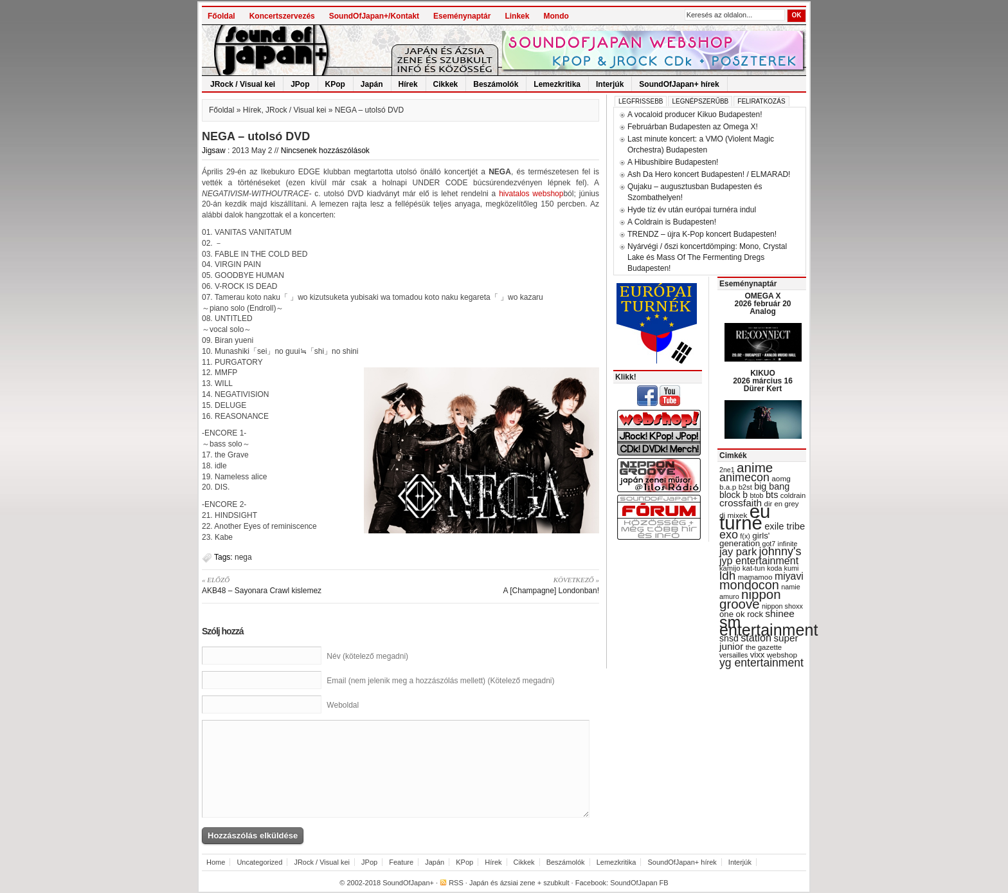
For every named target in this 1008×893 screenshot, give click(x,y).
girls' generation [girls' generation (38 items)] (744, 539)
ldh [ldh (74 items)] (727, 575)
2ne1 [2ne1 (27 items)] (727, 470)
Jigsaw (214, 150)
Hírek (408, 84)
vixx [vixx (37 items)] (757, 654)
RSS (456, 883)
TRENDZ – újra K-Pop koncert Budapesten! (702, 234)
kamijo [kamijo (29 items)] (729, 568)
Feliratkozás (761, 101)
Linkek (517, 16)
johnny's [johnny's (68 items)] (780, 551)
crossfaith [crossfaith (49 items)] (740, 502)
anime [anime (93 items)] (755, 467)
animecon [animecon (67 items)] (744, 477)
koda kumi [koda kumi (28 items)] (782, 568)
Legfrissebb (640, 101)
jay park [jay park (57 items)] (738, 552)
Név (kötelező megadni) (367, 656)
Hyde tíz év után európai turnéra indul (691, 209)
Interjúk (610, 84)
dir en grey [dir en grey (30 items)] (781, 504)
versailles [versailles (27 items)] (733, 655)
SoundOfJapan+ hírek (679, 84)
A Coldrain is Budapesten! (671, 221)
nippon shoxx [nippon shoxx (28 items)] (782, 606)
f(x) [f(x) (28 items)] (745, 536)
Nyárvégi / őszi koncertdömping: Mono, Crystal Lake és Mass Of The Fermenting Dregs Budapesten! (707, 257)
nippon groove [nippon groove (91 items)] (750, 599)
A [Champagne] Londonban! (504, 585)
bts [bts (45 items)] (772, 495)
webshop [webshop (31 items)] (782, 654)
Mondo (555, 16)
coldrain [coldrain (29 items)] (793, 495)
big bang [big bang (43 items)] (771, 486)
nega (243, 557)
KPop (335, 84)
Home (215, 862)
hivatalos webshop (531, 193)
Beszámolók (495, 84)
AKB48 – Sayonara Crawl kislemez (297, 585)
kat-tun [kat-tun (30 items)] (753, 568)
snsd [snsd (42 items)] (729, 638)
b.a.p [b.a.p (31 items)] (727, 487)
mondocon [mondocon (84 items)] (749, 585)
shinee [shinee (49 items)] (780, 613)
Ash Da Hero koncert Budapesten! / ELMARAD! (708, 174)
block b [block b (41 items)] (733, 495)
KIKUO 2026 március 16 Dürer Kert (763, 381)
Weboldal (343, 705)
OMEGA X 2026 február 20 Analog (762, 303)
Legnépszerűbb (700, 101)
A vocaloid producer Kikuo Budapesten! (694, 114)
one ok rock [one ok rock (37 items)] (741, 614)
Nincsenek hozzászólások (325, 150)
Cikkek (445, 84)
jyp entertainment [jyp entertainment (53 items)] (758, 560)
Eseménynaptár (462, 16)
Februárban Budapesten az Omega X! (692, 126)
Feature (401, 862)
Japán (372, 84)
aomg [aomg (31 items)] (781, 478)
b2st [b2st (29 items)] (745, 487)
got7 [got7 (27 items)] (768, 544)
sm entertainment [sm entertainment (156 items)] (768, 626)
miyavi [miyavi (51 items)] (789, 576)
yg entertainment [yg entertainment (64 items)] (761, 662)
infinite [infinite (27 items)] (788, 544)
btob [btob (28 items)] (756, 495)
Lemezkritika (557, 84)
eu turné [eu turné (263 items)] (744, 517)
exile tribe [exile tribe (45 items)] (784, 526)
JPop (300, 84)
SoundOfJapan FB (639, 883)
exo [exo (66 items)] (728, 534)
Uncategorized (259, 862)
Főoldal (221, 16)
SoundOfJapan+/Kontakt (374, 16)
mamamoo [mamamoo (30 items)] (755, 577)
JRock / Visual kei (242, 84)
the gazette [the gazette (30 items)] (764, 647)
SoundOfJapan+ (408, 883)
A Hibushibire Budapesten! (672, 162)
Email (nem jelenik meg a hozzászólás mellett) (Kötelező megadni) (440, 680)
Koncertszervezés (282, 16)
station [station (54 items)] (756, 637)
